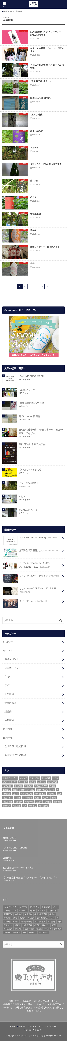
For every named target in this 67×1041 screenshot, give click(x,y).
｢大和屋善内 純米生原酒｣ (32, 403)
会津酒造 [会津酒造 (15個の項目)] (28, 786)
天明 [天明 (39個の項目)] (52, 790)
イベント (8, 650)
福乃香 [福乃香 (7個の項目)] (37, 798)
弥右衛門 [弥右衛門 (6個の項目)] (51, 794)
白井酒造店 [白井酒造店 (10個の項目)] (27, 798)
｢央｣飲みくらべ (27, 389)
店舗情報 (22, 1026)
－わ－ (22, 496)
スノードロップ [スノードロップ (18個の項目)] (9, 782)
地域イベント (11, 659)
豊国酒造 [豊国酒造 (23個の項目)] (57, 802)
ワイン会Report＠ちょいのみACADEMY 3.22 (26, 565)
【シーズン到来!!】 (29, 483)
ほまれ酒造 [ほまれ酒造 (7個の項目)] (46, 778)
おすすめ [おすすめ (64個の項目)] (23, 778)
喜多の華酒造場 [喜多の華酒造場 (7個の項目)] (40, 786)
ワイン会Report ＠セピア (31, 577)
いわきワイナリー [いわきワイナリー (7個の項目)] (10, 778)
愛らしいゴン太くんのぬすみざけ (32, 1036)
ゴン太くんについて (34, 1030)
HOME (12, 1026)
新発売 (8, 711)
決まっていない (25, 602)
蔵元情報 (8, 729)
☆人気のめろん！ (28, 509)
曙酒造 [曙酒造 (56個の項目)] (17, 798)
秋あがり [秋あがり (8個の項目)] (46, 798)
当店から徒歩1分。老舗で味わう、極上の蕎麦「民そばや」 (41, 431)
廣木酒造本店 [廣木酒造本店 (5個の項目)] (39, 794)
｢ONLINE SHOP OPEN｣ (32, 376)
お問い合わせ (52, 1026)
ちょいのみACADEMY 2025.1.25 (29, 591)
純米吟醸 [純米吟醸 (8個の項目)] (18, 802)
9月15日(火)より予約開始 (32, 444)
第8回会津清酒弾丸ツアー (30, 552)
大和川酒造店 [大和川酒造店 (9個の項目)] (42, 790)
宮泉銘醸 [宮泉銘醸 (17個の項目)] (6, 794)
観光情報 (8, 737)
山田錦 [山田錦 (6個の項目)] (15, 794)
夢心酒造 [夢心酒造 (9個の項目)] (30, 790)
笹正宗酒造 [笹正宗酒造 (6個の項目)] (7, 802)
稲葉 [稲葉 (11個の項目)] (54, 798)
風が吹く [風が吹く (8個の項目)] (32, 806)
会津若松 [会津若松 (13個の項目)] (18, 786)
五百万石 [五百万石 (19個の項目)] (41, 782)
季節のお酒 (10, 702)
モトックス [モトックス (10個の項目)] (22, 782)
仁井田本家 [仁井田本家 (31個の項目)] (52, 782)
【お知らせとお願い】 (30, 469)
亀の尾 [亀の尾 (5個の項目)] (32, 782)
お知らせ (8, 641)
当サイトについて (36, 1026)
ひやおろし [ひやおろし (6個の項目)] (34, 778)
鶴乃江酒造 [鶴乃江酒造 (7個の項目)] (43, 806)
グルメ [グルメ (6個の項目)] (56, 778)
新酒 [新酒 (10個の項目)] (59, 794)
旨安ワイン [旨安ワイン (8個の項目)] (7, 798)
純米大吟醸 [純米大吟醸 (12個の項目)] (29, 802)
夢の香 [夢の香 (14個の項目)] (22, 790)
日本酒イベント (12, 668)
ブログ (6, 676)
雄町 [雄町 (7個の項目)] (24, 806)
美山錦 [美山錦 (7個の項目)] (39, 802)
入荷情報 (9, 694)
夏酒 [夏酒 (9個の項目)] (15, 790)
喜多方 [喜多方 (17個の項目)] (52, 786)
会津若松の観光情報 (15, 755)
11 (42, 286)
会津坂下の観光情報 (15, 746)
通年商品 (9, 720)
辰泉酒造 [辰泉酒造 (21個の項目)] (16, 806)
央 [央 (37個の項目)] (57, 790)
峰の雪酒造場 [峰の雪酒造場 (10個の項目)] (26, 794)
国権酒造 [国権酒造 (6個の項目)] (6, 790)
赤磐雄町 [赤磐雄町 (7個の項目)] (6, 806)
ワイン (8, 685)
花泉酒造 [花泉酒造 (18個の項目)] (47, 802)
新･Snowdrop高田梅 (29, 416)
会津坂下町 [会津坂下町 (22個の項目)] (7, 786)
